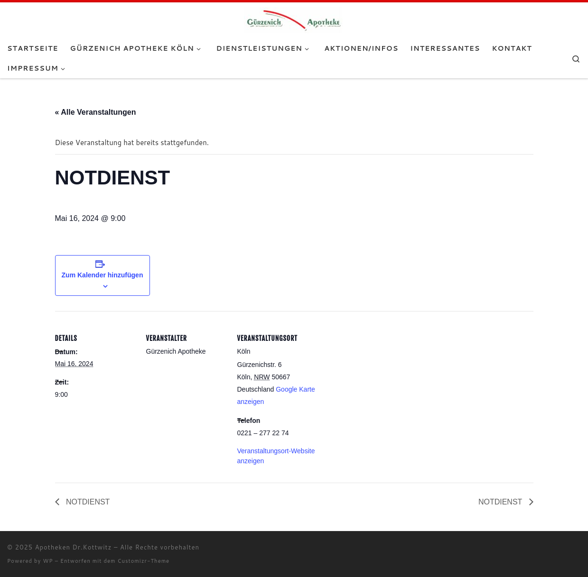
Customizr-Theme (144, 561)
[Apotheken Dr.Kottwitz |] (294, 19)
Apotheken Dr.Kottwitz (73, 547)
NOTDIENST (87, 502)
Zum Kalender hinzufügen (102, 275)
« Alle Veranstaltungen (95, 112)
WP (48, 561)
